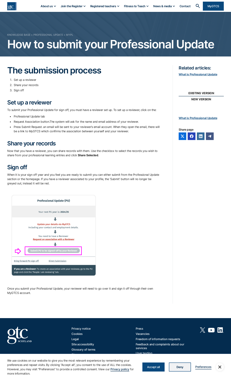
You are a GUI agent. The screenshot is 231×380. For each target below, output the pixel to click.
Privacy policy (119, 369)
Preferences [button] (203, 367)
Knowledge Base (18, 34)
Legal (75, 339)
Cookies (77, 334)
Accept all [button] (153, 367)
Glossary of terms (83, 349)
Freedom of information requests (158, 339)
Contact (185, 6)
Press (139, 328)
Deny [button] (179, 367)
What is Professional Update (198, 74)
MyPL (69, 34)
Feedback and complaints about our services (160, 346)
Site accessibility (82, 344)
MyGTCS (213, 6)
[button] (48, 6)
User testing (144, 353)
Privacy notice (81, 328)
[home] (11, 6)
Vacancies (143, 334)
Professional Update (48, 34)
